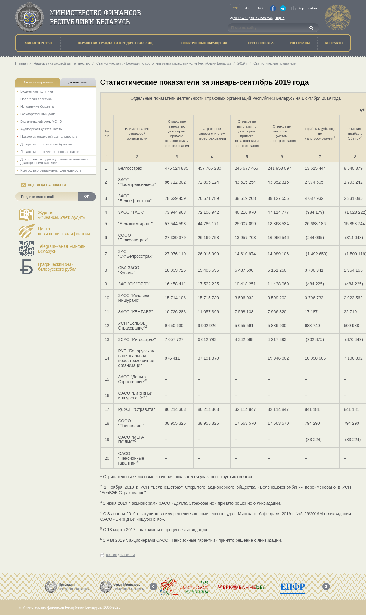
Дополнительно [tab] (78, 82)
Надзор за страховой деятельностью (62, 63)
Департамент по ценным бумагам (46, 144)
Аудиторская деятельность (41, 129)
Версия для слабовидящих (257, 18)
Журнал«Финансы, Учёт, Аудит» (61, 215)
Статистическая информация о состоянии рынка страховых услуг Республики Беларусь (163, 63)
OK (87, 196)
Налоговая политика (36, 99)
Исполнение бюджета (37, 106)
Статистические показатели (274, 63)
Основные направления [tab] (38, 82)
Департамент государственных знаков (49, 151)
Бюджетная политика (36, 91)
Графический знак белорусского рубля (57, 267)
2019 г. (242, 63)
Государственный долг (37, 114)
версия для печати (120, 555)
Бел (247, 8)
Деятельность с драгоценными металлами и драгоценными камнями (54, 161)
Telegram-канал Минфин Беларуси (61, 249)
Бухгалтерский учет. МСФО (41, 121)
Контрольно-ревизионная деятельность (50, 170)
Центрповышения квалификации (64, 231)
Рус (235, 8)
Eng (259, 8)
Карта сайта (308, 8)
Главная (21, 63)
